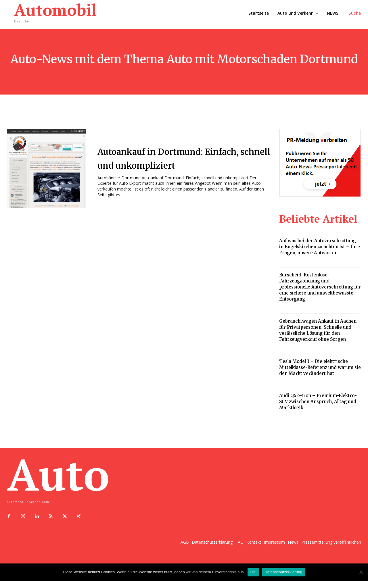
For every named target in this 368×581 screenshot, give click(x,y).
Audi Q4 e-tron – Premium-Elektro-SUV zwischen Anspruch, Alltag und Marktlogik (318, 401)
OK (253, 572)
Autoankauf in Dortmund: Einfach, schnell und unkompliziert (169, 158)
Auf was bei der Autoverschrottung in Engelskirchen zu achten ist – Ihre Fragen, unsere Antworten (319, 246)
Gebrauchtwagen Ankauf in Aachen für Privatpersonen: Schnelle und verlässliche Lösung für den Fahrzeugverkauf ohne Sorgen (317, 330)
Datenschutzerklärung (283, 572)
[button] (354, 13)
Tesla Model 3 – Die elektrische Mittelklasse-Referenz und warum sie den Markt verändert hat (320, 367)
